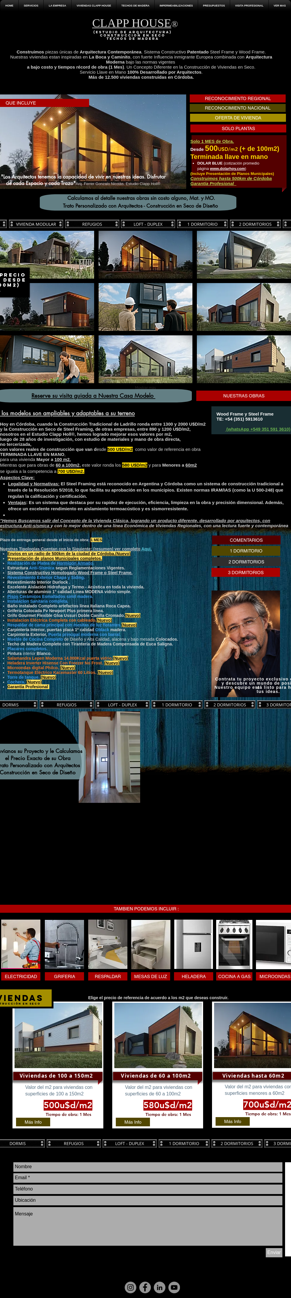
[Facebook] (145, 1287)
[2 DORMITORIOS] (255, 224)
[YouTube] (174, 1287)
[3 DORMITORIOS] (245, 572)
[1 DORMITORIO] (202, 224)
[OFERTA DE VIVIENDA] (238, 118)
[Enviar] (274, 1252)
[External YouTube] (70, 853)
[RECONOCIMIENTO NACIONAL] (238, 108)
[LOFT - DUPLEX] (148, 224)
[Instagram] (130, 1287)
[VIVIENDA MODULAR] (36, 224)
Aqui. (146, 549)
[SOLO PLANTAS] (238, 128)
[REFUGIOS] (92, 224)
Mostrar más (145, 388)
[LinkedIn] (159, 1287)
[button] (57, 6)
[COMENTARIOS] (246, 540)
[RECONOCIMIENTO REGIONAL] (238, 98)
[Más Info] (33, 1122)
